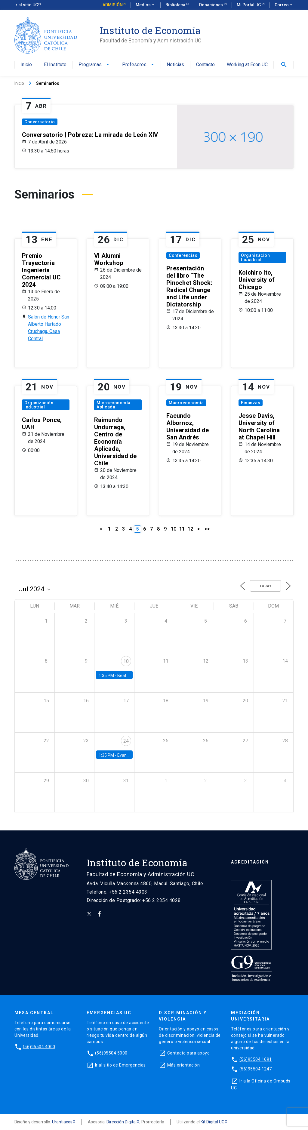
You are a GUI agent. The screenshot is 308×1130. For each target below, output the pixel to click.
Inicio (26, 64)
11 (182, 529)
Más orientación (183, 1065)
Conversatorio (39, 121)
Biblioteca (175, 4)
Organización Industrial (255, 257)
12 (190, 529)
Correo (284, 5)
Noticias (175, 64)
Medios (146, 5)
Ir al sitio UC (26, 4)
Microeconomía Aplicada (114, 404)
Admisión (113, 4)
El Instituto (55, 64)
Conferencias (183, 255)
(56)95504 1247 (255, 1069)
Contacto (205, 64)
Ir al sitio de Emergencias (120, 1065)
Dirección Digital (121, 1121)
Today (265, 586)
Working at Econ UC (247, 64)
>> (207, 529)
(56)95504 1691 (255, 1059)
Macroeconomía (186, 402)
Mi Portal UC (249, 4)
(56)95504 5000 (111, 1053)
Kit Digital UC (212, 1121)
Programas (94, 64)
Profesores (138, 64)
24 (126, 741)
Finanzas (250, 402)
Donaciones (211, 4)
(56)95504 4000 (39, 1046)
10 (173, 529)
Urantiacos (62, 1121)
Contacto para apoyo (188, 1053)
